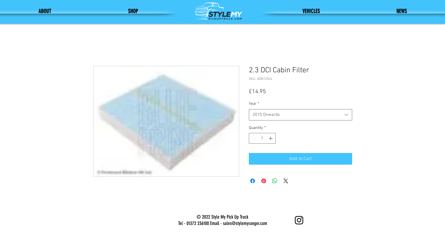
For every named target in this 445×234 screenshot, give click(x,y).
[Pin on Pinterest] (263, 180)
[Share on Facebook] (252, 180)
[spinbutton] (262, 138)
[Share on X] (285, 180)
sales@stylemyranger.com (245, 223)
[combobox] (300, 114)
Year (254, 103)
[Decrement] (253, 138)
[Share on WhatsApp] (274, 180)
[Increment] (271, 138)
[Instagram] (299, 220)
